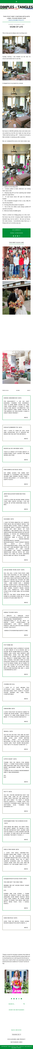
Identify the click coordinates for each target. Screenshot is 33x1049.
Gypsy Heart (8, 759)
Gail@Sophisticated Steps (13, 878)
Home (18, 390)
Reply (26, 417)
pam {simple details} (11, 469)
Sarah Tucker (9, 612)
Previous (5, 390)
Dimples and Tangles (17, 1046)
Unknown (7, 708)
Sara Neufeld (8, 918)
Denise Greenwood (11, 398)
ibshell (6, 731)
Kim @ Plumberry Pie (11, 427)
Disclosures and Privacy (16, 1039)
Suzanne (7, 519)
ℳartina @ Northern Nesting (15, 494)
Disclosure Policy (16, 20)
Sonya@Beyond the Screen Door (15, 821)
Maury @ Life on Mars (11, 448)
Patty (6, 791)
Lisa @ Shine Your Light (12, 569)
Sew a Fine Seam (9, 849)
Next (29, 390)
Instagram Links (16, 1042)
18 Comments (16, 229)
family (12, 233)
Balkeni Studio (16, 1047)
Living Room (19, 233)
